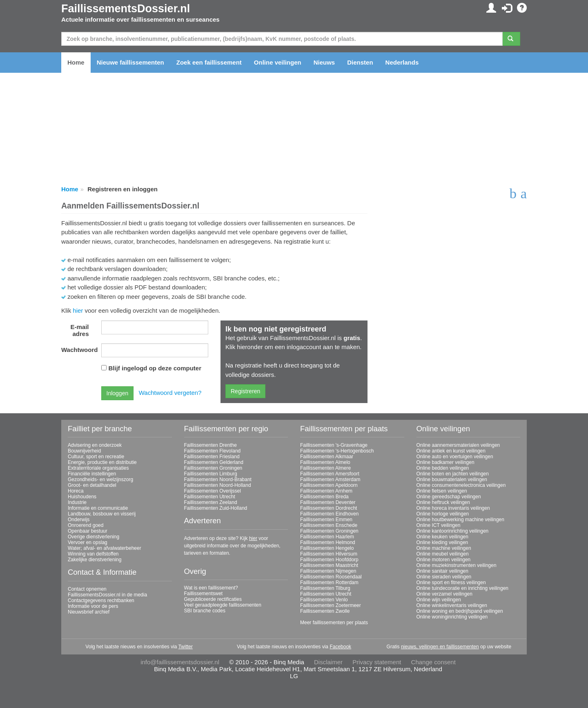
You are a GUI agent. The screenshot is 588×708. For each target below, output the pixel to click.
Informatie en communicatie (98, 508)
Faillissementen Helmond (327, 542)
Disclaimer (328, 662)
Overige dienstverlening (93, 537)
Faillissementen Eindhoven (329, 514)
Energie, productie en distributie (102, 462)
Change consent (433, 662)
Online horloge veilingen (442, 514)
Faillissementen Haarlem (327, 537)
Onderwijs (78, 519)
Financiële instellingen (92, 474)
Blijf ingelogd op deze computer (155, 368)
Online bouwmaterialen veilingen (451, 479)
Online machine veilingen (443, 548)
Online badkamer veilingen (445, 462)
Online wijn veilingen (438, 600)
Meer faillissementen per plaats (334, 622)
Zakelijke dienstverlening (94, 559)
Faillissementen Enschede (328, 525)
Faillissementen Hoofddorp (329, 559)
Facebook (340, 647)
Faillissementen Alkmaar (326, 456)
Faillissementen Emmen (326, 519)
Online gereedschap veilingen (448, 497)
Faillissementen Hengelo (327, 548)
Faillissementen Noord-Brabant (218, 479)
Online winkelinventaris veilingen (451, 605)
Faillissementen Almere (325, 468)
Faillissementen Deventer (327, 502)
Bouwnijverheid (84, 451)
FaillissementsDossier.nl (125, 8)
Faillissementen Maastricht (329, 565)
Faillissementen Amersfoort (329, 474)
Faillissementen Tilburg (325, 588)
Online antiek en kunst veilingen (451, 451)
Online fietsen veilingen (441, 491)
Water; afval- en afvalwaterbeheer (104, 548)
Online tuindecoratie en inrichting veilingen (462, 588)
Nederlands (402, 62)
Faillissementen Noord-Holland (217, 485)
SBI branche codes (204, 611)
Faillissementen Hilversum (328, 554)
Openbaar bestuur (87, 531)
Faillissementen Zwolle (325, 611)
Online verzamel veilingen (444, 594)
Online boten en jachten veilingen (452, 474)
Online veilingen (277, 62)
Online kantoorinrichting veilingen (452, 531)
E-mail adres (79, 330)
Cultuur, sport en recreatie (96, 456)
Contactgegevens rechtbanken (101, 600)
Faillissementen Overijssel (212, 491)
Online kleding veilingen (442, 542)
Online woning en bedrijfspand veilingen (459, 611)
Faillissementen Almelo (325, 462)
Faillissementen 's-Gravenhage (334, 445)
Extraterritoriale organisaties (98, 468)
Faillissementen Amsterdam (330, 479)
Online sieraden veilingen (444, 577)
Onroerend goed (85, 525)
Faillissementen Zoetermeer (330, 605)
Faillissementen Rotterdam (329, 582)
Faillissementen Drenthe (210, 445)
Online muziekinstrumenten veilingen (456, 565)
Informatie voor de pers (93, 606)
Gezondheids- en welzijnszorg (100, 479)
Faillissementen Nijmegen (328, 571)
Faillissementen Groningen (213, 468)
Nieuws (324, 62)
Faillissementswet (203, 593)
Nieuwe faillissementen (130, 62)
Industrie (77, 502)
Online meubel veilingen (442, 554)
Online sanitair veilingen (442, 571)
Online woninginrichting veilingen (452, 617)
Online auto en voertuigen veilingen (454, 456)
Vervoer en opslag (87, 542)
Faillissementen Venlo (324, 600)
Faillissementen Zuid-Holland (215, 508)
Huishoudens (82, 497)
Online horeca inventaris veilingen (453, 508)
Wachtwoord (78, 349)
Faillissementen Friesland (212, 456)
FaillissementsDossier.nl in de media (107, 595)
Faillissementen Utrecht (209, 497)
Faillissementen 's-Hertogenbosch (337, 451)
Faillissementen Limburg (210, 474)
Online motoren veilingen (443, 559)
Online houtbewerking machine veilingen (460, 519)
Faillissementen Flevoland (212, 451)
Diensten (360, 62)
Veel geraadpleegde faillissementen (222, 605)
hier (78, 310)
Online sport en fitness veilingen (451, 582)
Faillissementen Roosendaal (331, 577)
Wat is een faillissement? (211, 588)
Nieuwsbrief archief (88, 612)
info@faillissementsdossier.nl (179, 662)
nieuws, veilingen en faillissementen (440, 647)
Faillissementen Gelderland (213, 462)
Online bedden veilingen (442, 468)
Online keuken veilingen (442, 537)
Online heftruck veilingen (443, 502)
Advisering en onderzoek (95, 445)
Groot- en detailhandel (92, 485)
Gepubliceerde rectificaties (213, 599)
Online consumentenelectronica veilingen (461, 485)
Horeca (76, 491)
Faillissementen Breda (324, 497)
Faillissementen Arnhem (326, 491)
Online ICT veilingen (438, 525)
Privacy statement (376, 662)
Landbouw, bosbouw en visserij (102, 514)
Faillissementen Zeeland (210, 502)
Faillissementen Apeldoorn (329, 485)
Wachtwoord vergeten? (170, 392)
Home (76, 62)
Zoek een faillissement (209, 62)
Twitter (185, 647)
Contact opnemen (87, 589)
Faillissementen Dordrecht (328, 508)
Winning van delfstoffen (93, 554)
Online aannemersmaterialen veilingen (458, 445)
